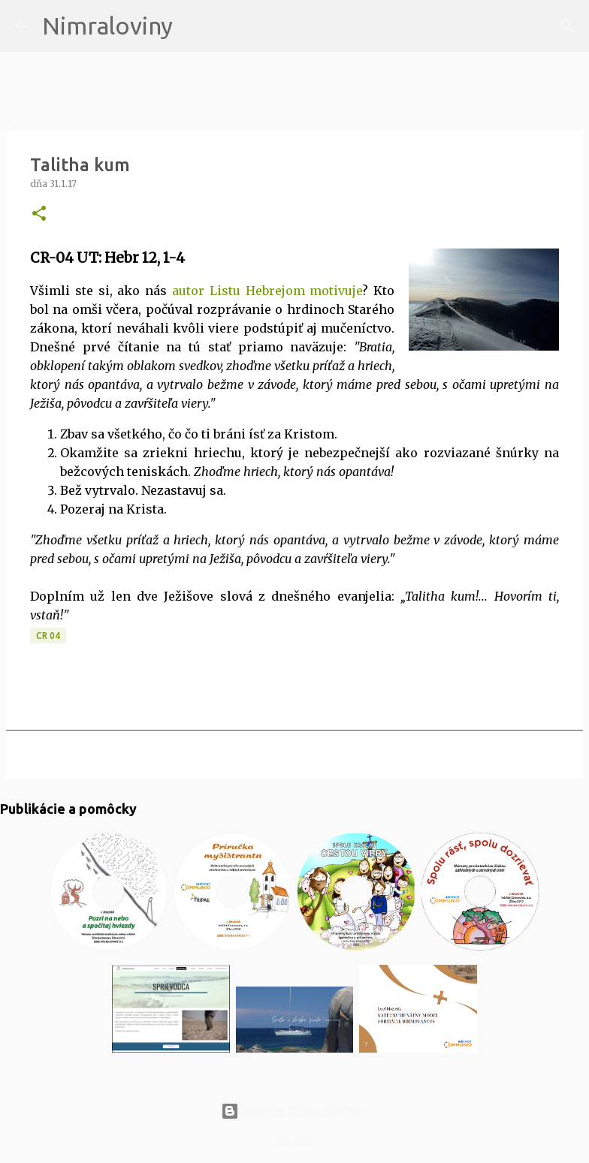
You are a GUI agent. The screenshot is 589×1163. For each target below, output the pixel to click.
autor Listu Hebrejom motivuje (267, 290)
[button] (39, 214)
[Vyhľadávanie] (194, 26)
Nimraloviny (107, 25)
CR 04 (48, 635)
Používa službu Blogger (294, 1111)
